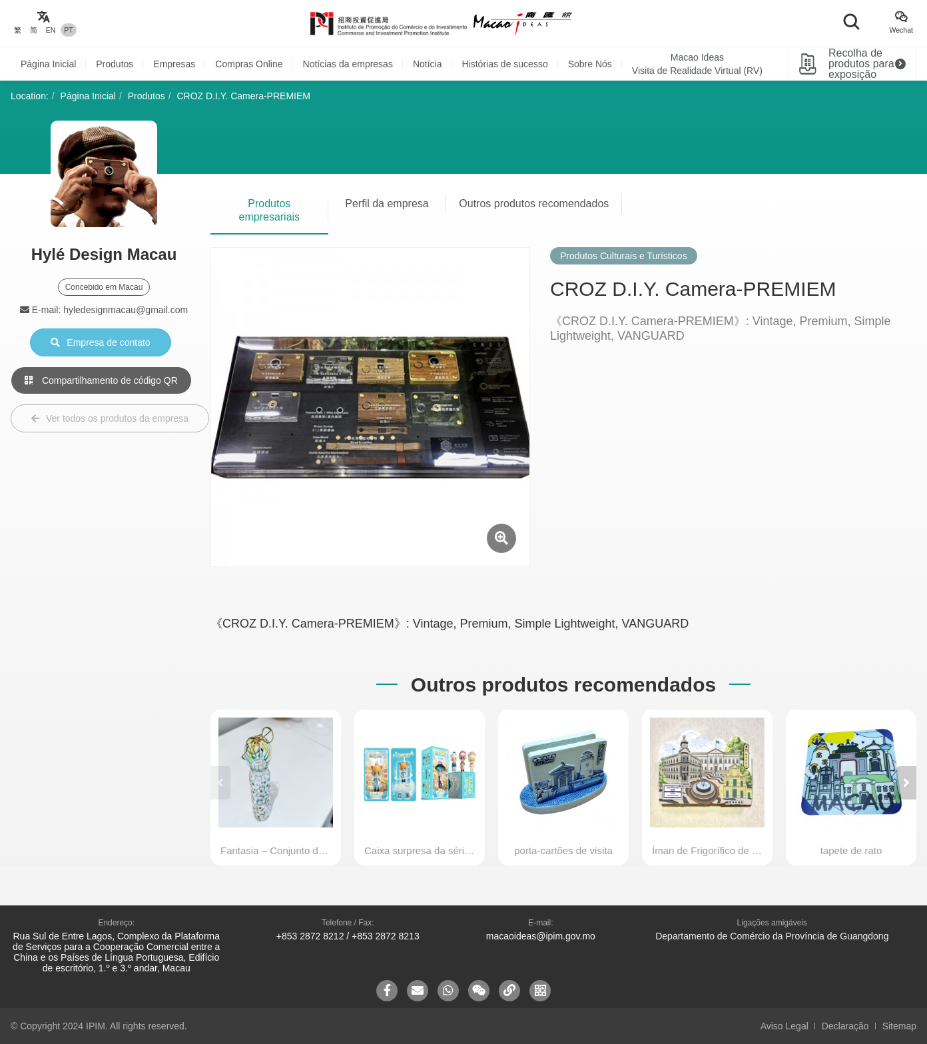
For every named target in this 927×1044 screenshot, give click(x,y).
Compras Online (248, 64)
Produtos (114, 64)
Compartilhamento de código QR (101, 380)
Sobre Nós (590, 64)
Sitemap (899, 1026)
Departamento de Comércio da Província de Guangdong (771, 936)
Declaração (845, 1026)
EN (51, 30)
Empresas (174, 64)
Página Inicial (48, 64)
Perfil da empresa (386, 203)
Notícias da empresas (348, 64)
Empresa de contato (100, 342)
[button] (906, 782)
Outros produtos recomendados (534, 203)
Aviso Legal (784, 1026)
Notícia (427, 64)
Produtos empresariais (269, 210)
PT (68, 30)
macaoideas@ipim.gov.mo (540, 936)
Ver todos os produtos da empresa (109, 418)
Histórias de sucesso (505, 64)
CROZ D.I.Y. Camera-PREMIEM (243, 96)
